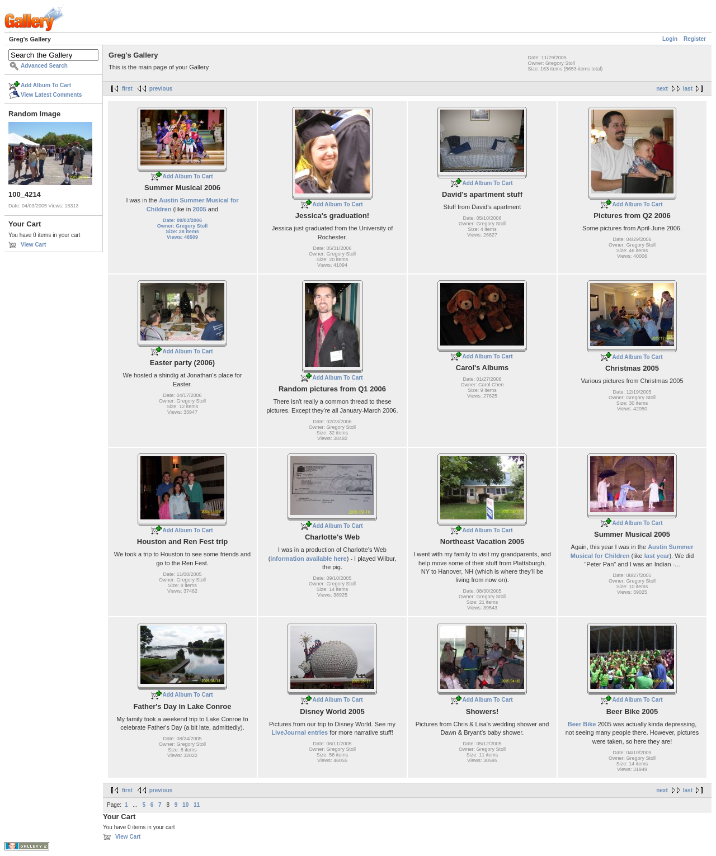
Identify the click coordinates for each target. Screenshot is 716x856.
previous (161, 89)
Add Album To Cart (46, 85)
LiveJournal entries (299, 732)
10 (185, 805)
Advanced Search (44, 66)
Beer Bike (582, 724)
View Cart (33, 245)
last (688, 89)
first (127, 89)
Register (695, 39)
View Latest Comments (51, 95)
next (662, 89)
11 (197, 805)
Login (669, 39)
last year (657, 555)
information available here (308, 558)
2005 (199, 209)
